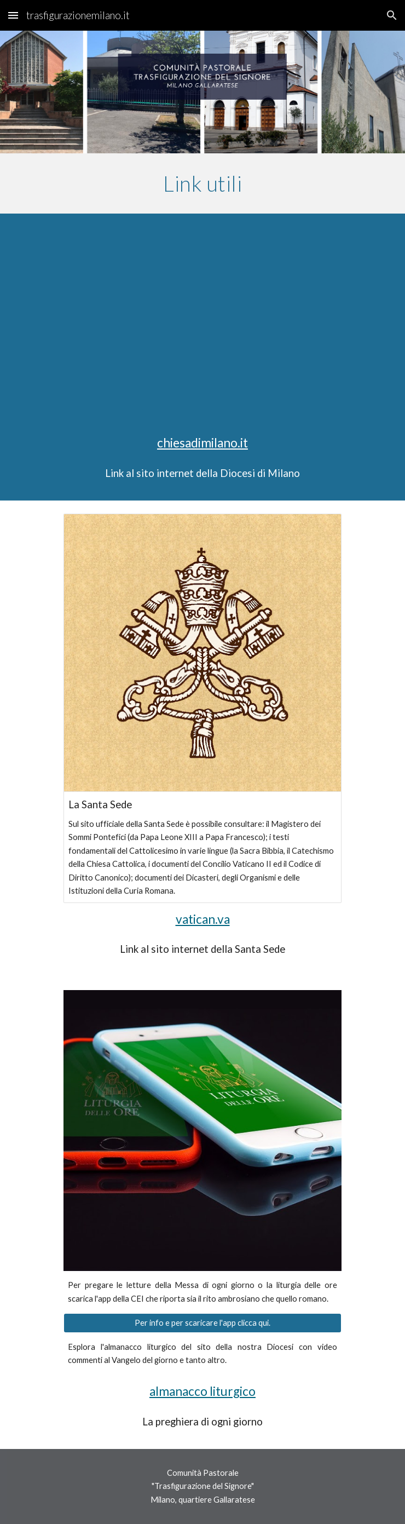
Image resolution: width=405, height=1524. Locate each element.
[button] (13, 15)
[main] (202, 183)
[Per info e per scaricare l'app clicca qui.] (202, 1323)
